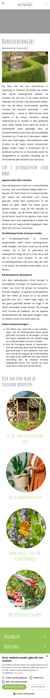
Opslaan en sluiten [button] (14, 687)
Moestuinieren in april (25, 614)
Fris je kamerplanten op (25, 497)
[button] (25, 693)
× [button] (47, 656)
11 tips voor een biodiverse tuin (25, 438)
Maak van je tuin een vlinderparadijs (25, 556)
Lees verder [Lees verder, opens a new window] (18, 673)
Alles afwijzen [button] (38, 687)
